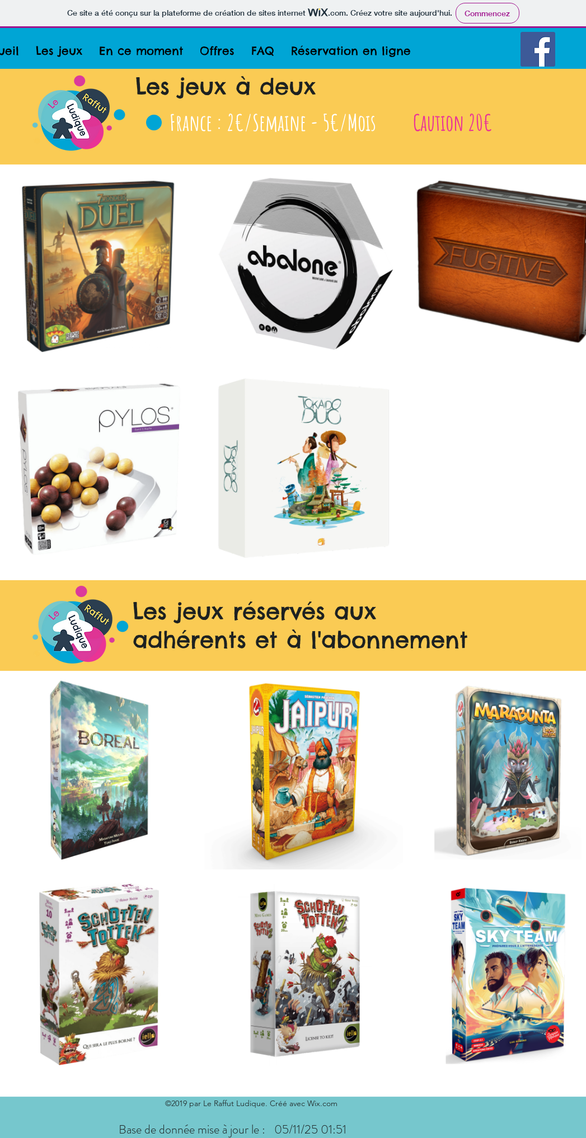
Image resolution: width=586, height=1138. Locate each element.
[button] (59, 51)
